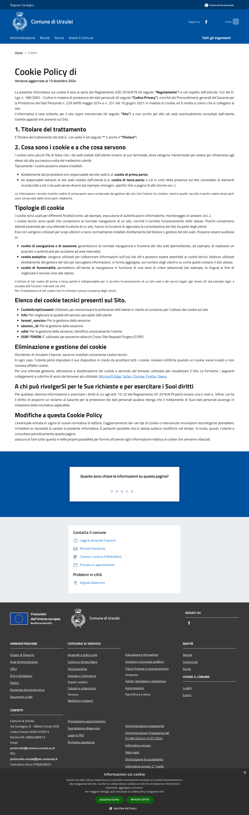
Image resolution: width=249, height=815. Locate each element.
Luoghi (187, 688)
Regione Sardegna (22, 5)
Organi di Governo (22, 655)
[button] (124, 808)
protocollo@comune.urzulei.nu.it (32, 748)
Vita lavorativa (77, 668)
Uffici (13, 668)
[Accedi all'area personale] (219, 5)
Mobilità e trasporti (80, 700)
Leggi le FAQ (76, 735)
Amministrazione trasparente (144, 726)
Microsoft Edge (110, 376)
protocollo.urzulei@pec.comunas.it (34, 759)
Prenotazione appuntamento (86, 721)
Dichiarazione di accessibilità (144, 759)
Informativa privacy (138, 745)
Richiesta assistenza (81, 742)
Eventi (187, 695)
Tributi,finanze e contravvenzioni (147, 668)
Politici (14, 682)
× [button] (244, 772)
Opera (162, 376)
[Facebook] (199, 21)
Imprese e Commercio (82, 675)
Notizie (187, 655)
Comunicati (190, 661)
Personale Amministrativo (27, 689)
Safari (127, 376)
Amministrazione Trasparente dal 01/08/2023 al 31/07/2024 (147, 736)
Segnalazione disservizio (84, 728)
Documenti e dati (21, 696)
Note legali (132, 752)
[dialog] (124, 792)
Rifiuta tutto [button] (140, 799)
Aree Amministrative (24, 661)
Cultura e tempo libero (82, 661)
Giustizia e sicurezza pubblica (144, 661)
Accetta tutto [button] (109, 799)
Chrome (139, 376)
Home (19, 52)
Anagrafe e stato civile (82, 655)
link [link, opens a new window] (162, 791)
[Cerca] (234, 21)
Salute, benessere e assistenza (145, 681)
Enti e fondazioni (21, 675)
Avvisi (187, 668)
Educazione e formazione (141, 654)
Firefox (151, 376)
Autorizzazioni (134, 688)
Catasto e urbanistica (82, 688)
